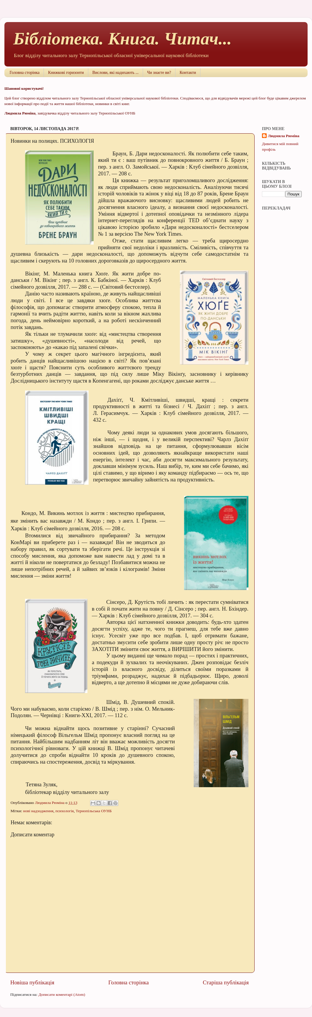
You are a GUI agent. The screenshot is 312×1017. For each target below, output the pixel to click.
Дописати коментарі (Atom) (62, 994)
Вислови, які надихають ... (115, 72)
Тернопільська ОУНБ (94, 811)
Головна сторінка (25, 72)
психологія (64, 811)
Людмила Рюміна (283, 136)
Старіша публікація (226, 982)
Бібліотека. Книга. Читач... (122, 38)
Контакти (188, 72)
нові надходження (38, 811)
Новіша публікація (32, 982)
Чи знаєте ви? (159, 72)
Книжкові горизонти (66, 72)
